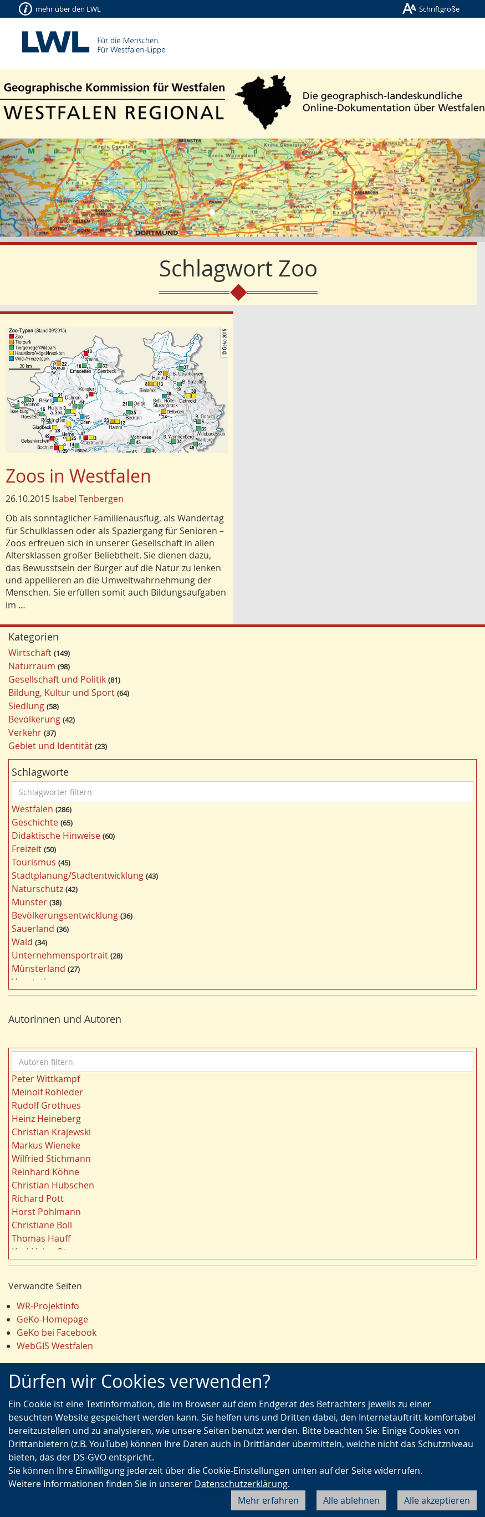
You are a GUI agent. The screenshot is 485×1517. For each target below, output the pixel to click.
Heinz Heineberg (46, 1119)
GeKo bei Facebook (56, 1332)
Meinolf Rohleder (47, 1092)
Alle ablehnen (351, 1500)
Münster (29, 902)
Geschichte (35, 822)
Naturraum (31, 666)
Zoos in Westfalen (78, 476)
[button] (36, 188)
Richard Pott (38, 1198)
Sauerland (33, 928)
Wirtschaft (30, 653)
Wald (22, 942)
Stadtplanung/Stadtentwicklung (78, 875)
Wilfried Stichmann (51, 1158)
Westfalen (32, 809)
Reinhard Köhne (45, 1172)
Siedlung (26, 706)
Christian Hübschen (53, 1185)
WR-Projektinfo (48, 1306)
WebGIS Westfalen (55, 1346)
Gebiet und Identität (50, 746)
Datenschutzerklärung (241, 1484)
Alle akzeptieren (437, 1500)
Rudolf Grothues (46, 1105)
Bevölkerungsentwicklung (65, 915)
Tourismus (34, 862)
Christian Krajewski (51, 1132)
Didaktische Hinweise (56, 835)
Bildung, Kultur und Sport (61, 692)
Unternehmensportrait (60, 955)
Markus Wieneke (46, 1145)
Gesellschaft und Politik (57, 679)
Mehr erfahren (268, 1500)
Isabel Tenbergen (88, 499)
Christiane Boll (42, 1225)
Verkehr (25, 732)
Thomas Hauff (41, 1238)
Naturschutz (37, 889)
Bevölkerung (34, 719)
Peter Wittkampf (46, 1079)
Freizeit (27, 849)
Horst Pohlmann (46, 1212)
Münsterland (38, 968)
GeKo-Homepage (52, 1319)
